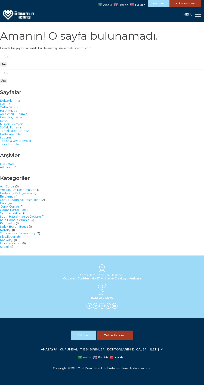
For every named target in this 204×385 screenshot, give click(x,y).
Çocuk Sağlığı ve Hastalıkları (20, 200)
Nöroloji (5, 230)
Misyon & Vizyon (11, 124)
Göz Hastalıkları (11, 213)
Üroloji (5, 246)
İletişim (5, 137)
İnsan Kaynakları (11, 117)
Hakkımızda (8, 110)
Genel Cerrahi (10, 206)
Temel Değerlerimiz (14, 131)
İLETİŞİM (156, 349)
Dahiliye (6, 203)
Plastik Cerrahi (10, 236)
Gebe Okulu (9, 107)
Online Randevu (185, 3)
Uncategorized (10, 243)
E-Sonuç (159, 3)
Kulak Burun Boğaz (14, 226)
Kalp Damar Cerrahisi (15, 220)
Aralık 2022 (8, 167)
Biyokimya (7, 196)
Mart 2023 (7, 163)
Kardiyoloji (7, 223)
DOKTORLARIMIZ (120, 349)
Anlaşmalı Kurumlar (14, 114)
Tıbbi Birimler (10, 144)
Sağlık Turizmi (10, 127)
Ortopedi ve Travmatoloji (18, 233)
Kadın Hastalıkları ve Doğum (20, 216)
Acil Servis (7, 186)
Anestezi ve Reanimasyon (18, 190)
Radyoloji (6, 240)
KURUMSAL (69, 349)
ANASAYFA (49, 349)
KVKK (4, 120)
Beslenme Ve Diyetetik (16, 193)
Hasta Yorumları (11, 134)
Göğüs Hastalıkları (13, 210)
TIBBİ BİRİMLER (92, 349)
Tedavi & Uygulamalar (15, 141)
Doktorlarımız (10, 100)
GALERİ (5, 104)
